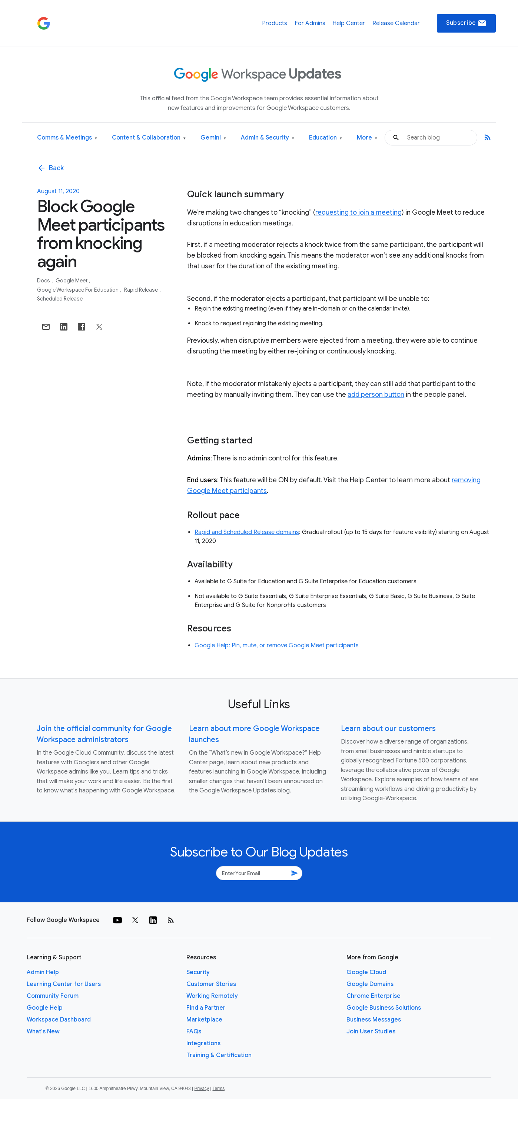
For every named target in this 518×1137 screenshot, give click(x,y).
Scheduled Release (60, 298)
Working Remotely (212, 996)
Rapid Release (141, 289)
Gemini (213, 137)
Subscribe (466, 23)
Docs (44, 280)
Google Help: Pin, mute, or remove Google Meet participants (277, 645)
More (367, 137)
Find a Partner (206, 1008)
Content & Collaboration (149, 137)
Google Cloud (366, 972)
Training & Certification (219, 1055)
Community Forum (53, 996)
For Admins (310, 23)
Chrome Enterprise (373, 996)
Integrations (203, 1043)
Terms (218, 1088)
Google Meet (72, 280)
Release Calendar (396, 23)
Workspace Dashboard (59, 1019)
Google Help (45, 1008)
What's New (43, 1031)
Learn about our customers (388, 728)
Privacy (202, 1088)
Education (325, 137)
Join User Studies (370, 1031)
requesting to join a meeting (358, 212)
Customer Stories (211, 984)
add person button (376, 394)
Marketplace (204, 1019)
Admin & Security (267, 137)
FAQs (193, 1031)
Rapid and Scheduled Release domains (247, 532)
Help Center (348, 23)
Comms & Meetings (67, 137)
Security (198, 972)
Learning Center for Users (64, 984)
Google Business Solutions (383, 1008)
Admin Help (43, 972)
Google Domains (370, 984)
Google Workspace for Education (78, 289)
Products (274, 23)
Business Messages (373, 1019)
